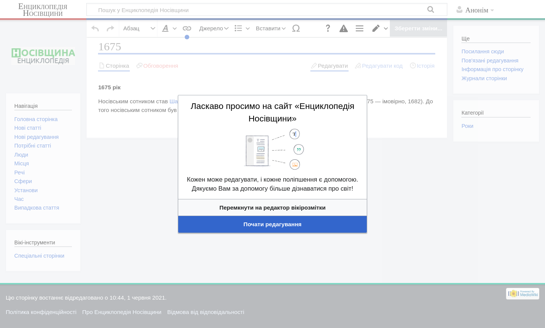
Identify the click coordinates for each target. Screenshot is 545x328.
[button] (272, 188)
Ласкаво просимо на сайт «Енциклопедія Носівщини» (272, 134)
